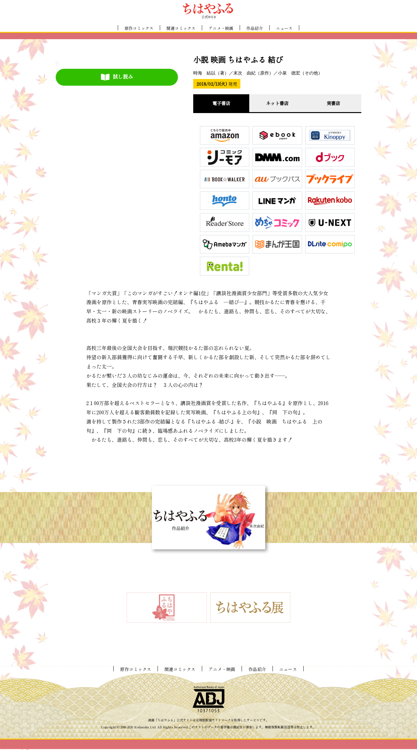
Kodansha (141, 728)
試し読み (117, 77)
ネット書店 (277, 103)
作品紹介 (254, 28)
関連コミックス (180, 28)
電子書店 (221, 103)
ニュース (284, 28)
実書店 (333, 103)
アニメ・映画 (220, 28)
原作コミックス (138, 28)
